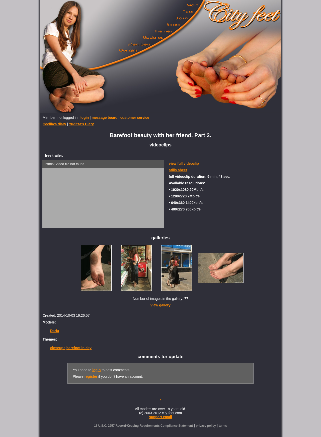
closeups (57, 348)
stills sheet (178, 170)
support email (160, 417)
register (91, 376)
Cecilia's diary (54, 124)
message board (105, 118)
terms (223, 425)
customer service (134, 118)
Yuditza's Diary (81, 124)
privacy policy (206, 425)
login (85, 118)
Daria (54, 331)
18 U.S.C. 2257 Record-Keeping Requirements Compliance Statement (143, 425)
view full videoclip (184, 163)
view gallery (160, 305)
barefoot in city (79, 348)
